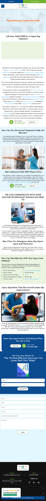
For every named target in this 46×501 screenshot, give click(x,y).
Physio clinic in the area (37, 90)
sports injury (23, 325)
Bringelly (33, 99)
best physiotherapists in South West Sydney (19, 182)
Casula (13, 101)
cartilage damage (39, 72)
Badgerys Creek (26, 103)
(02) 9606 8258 (33, 475)
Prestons (25, 101)
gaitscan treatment (26, 97)
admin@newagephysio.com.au (12, 475)
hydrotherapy (35, 97)
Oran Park (31, 101)
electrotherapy (6, 72)
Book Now (11, 1)
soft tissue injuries (29, 72)
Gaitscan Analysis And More (32, 279)
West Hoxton (39, 99)
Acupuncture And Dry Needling (32, 270)
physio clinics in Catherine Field (14, 70)
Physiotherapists (6, 113)
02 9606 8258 (34, 1)
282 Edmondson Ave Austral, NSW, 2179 (12, 482)
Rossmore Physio (9, 103)
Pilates (26, 275)
